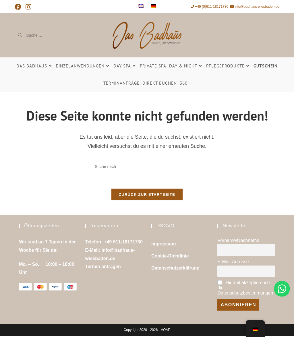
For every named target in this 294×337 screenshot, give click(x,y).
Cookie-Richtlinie (170, 257)
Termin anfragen (103, 268)
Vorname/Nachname (238, 241)
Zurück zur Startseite (147, 195)
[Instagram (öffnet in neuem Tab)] (29, 7)
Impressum (163, 245)
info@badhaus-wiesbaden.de (254, 7)
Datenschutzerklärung (175, 269)
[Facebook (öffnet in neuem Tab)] (19, 7)
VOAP (165, 331)
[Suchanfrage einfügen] (147, 166)
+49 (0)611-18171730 (209, 7)
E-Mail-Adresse (233, 262)
